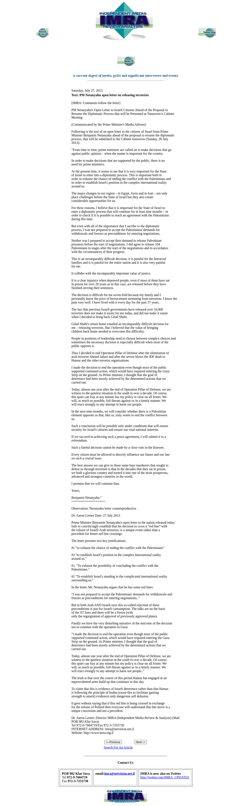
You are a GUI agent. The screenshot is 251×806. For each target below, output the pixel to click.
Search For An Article (118, 747)
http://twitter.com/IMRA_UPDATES (164, 777)
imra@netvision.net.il (119, 773)
